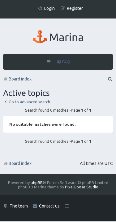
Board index (17, 163)
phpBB (37, 182)
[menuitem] (46, 8)
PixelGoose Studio (81, 187)
